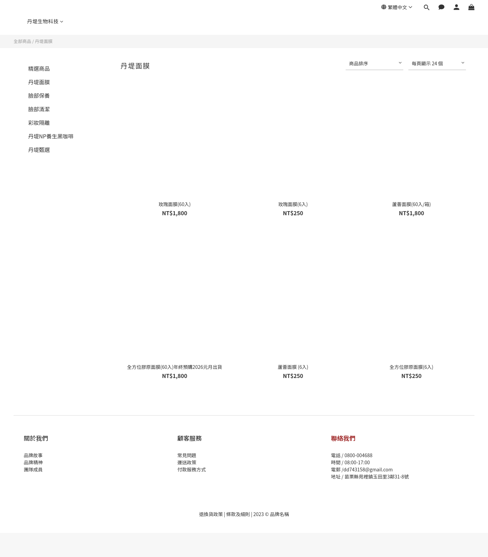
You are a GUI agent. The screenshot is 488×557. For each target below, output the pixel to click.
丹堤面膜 (44, 41)
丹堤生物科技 (45, 21)
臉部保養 (39, 95)
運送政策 (186, 462)
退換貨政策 (211, 514)
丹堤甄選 (39, 150)
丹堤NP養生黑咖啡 (51, 136)
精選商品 (39, 68)
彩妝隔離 (39, 122)
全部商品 (22, 41)
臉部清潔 (39, 109)
